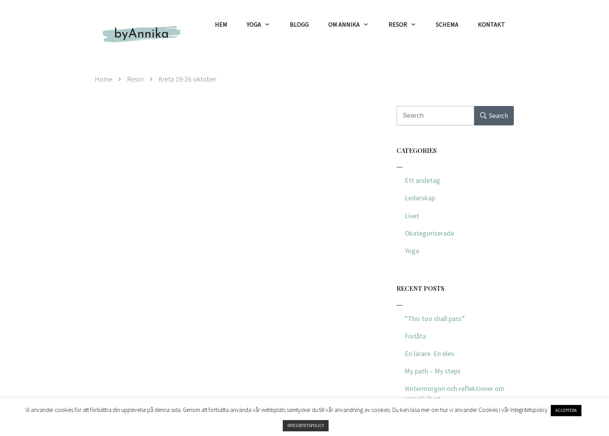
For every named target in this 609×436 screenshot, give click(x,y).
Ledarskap (420, 197)
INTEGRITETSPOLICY (305, 425)
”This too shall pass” (435, 318)
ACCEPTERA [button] (566, 410)
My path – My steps (433, 371)
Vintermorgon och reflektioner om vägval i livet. (455, 393)
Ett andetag (422, 180)
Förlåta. (416, 336)
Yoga (412, 250)
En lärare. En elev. (430, 353)
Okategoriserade (429, 233)
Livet (412, 215)
